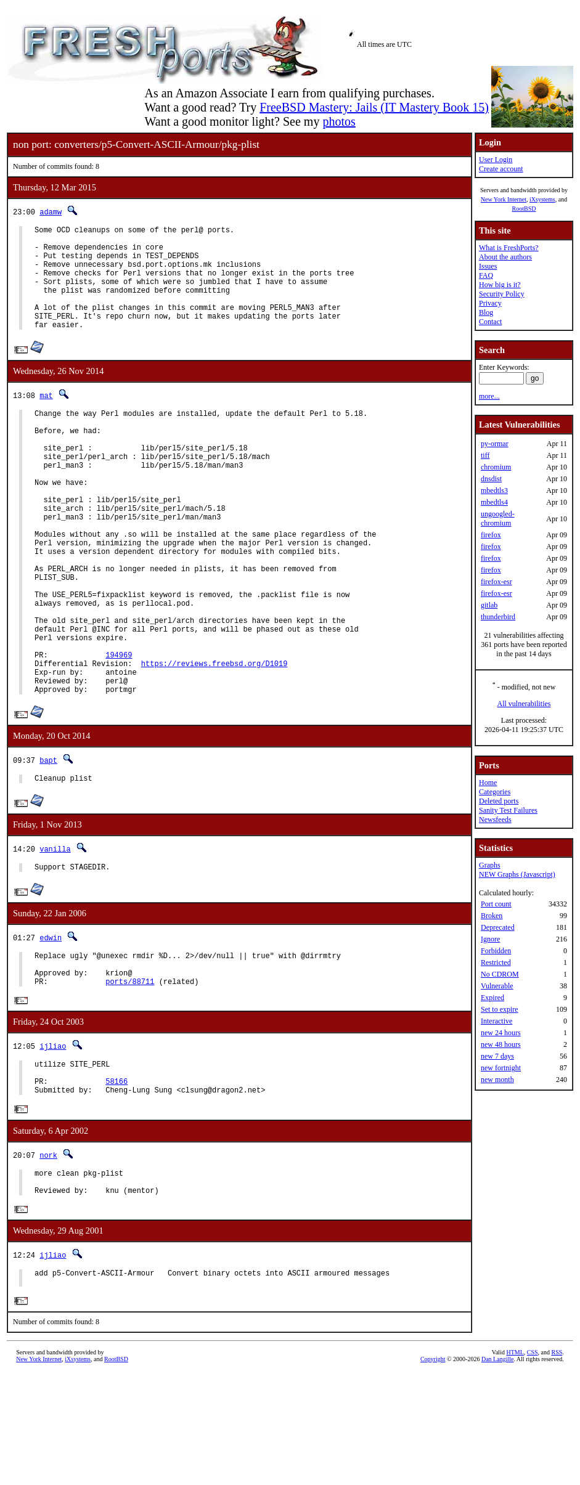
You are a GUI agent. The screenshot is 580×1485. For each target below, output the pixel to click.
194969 (118, 730)
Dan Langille (497, 1471)
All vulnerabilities (524, 703)
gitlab (489, 605)
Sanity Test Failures (508, 810)
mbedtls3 (494, 490)
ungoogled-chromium (498, 518)
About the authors (505, 257)
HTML (514, 1464)
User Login (495, 159)
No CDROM (500, 974)
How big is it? (500, 284)
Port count (496, 904)
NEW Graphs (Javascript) (517, 874)
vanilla (54, 934)
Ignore (490, 939)
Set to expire (499, 1009)
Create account (501, 169)
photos (338, 121)
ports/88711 (129, 1075)
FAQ (486, 275)
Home (488, 782)
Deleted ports (498, 801)
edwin (50, 1024)
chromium (496, 467)
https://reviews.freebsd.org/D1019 (214, 741)
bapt (48, 843)
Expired (492, 997)
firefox (491, 535)
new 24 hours (501, 1032)
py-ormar (495, 443)
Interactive (496, 1021)
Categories (494, 791)
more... (489, 396)
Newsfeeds (495, 819)
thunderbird (498, 616)
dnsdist (491, 478)
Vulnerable (497, 986)
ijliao (52, 1141)
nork (48, 1257)
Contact (490, 321)
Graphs (489, 865)
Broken (491, 915)
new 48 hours (501, 1044)
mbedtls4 (494, 502)
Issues (488, 266)
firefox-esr (496, 581)
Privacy (490, 303)
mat (46, 417)
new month (497, 1079)
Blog (486, 312)
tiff (485, 455)
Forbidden (496, 950)
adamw (50, 211)
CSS (532, 1464)
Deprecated (498, 927)
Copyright (433, 1471)
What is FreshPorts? (509, 247)
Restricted (496, 962)
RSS (557, 1464)
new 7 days (497, 1056)
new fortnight (501, 1068)
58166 (116, 1181)
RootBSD (524, 208)
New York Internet (503, 199)
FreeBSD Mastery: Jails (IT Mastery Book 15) (374, 107)
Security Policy (502, 294)
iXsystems (542, 199)
